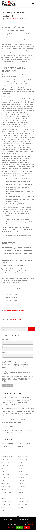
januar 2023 (5, 459)
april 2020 (21, 480)
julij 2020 (21, 477)
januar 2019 (21, 489)
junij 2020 (4, 480)
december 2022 (23, 459)
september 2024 (6, 456)
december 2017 (6, 501)
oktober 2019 (22, 486)
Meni (32, 3)
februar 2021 (22, 471)
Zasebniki (21, 446)
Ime (3, 346)
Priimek (4, 353)
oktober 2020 (5, 477)
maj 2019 (4, 489)
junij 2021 (4, 471)
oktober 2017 (5, 504)
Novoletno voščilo (7, 426)
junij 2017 (4, 510)
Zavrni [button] (27, 527)
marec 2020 (5, 483)
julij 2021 (21, 468)
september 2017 (23, 504)
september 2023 (23, 456)
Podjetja (4, 446)
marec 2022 (21, 462)
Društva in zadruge (7, 443)
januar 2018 (21, 498)
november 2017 (23, 501)
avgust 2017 (5, 507)
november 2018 (23, 492)
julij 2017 (21, 507)
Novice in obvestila (18, 319)
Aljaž (25, 19)
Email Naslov (6, 339)
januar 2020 (21, 483)
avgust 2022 (5, 462)
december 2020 (23, 474)
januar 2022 (5, 465)
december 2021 (23, 465)
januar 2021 (5, 474)
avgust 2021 (5, 468)
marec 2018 (5, 498)
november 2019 (6, 486)
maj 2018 (21, 495)
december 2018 (6, 492)
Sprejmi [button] (19, 527)
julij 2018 (4, 495)
